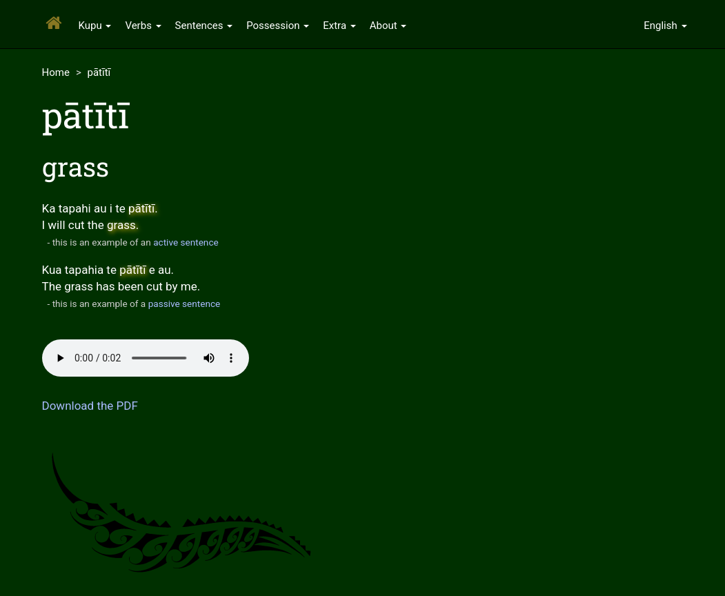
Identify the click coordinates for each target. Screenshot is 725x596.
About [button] (388, 25)
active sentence (186, 242)
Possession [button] (277, 25)
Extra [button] (339, 25)
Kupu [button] (95, 25)
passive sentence (184, 303)
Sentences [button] (204, 25)
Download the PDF (90, 406)
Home (56, 72)
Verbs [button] (143, 25)
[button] (665, 24)
